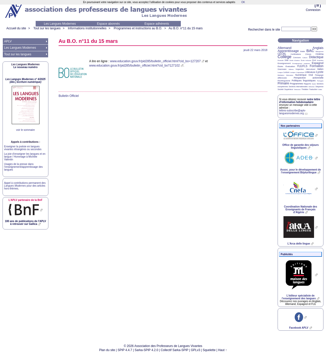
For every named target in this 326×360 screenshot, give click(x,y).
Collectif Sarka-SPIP (174, 350)
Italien (320, 69)
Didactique (316, 57)
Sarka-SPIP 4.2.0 (146, 350)
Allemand (284, 48)
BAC (310, 50)
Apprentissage (288, 51)
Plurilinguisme (284, 81)
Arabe (302, 51)
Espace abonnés (108, 23)
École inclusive (306, 60)
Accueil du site (16, 28)
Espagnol (317, 63)
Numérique (300, 75)
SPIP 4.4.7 (125, 350)
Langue (280, 72)
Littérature (310, 72)
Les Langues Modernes (60, 23)
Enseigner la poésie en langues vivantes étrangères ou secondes (23, 148)
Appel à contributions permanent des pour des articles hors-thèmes (25, 186)
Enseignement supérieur (301, 63)
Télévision (297, 89)
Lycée (319, 71)
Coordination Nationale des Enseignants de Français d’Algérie (300, 209)
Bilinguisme (319, 51)
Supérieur (288, 89)
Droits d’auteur (295, 60)
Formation (316, 66)
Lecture (286, 72)
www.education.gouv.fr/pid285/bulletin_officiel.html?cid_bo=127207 (155, 61)
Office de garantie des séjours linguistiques (300, 146)
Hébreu (291, 69)
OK (243, 2)
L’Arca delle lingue (299, 243)
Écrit (314, 60)
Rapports (307, 84)
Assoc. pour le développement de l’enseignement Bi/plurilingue (300, 171)
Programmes (296, 83)
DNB (287, 60)
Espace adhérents (156, 23)
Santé (314, 84)
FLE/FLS (302, 66)
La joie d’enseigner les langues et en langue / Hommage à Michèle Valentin (24, 156)
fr (317, 5)
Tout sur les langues (47, 28)
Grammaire (282, 69)
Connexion (313, 10)
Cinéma (319, 54)
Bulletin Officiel (69, 96)
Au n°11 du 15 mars (186, 28)
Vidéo (320, 89)
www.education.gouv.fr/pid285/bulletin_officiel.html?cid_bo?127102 (134, 65)
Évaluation (290, 66)
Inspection (300, 69)
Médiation (281, 75)
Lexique (292, 72)
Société (280, 89)
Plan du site (107, 350)
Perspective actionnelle (308, 77)
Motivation (289, 75)
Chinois (308, 54)
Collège (284, 57)
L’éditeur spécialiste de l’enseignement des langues (299, 297)
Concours (297, 57)
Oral (311, 75)
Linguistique (300, 72)
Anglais (318, 48)
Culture (304, 57)
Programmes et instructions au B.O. (138, 28)
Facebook (298, 327)
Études (280, 66)
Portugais (320, 81)
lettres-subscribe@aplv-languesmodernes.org (292, 112)
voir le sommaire (25, 129)
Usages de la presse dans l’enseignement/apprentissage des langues (23, 167)
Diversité (280, 60)
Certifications (296, 54)
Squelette (209, 350)
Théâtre (304, 89)
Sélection (311, 86)
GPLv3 (195, 350)
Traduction (313, 89)
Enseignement (284, 63)
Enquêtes (320, 60)
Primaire (283, 83)
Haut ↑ (222, 350)
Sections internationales (298, 86)
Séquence (319, 86)
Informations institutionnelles (87, 28)
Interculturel (310, 69)
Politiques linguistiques (304, 80)
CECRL (282, 54)
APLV (8, 41)
